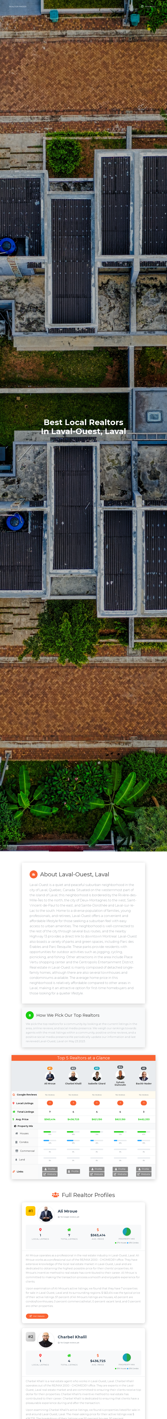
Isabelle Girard (96, 1083)
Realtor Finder (17, 6)
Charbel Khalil (73, 1083)
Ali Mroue (50, 1083)
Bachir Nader (144, 1083)
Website (50, 1174)
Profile (50, 1169)
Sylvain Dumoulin (120, 1083)
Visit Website (37, 1316)
